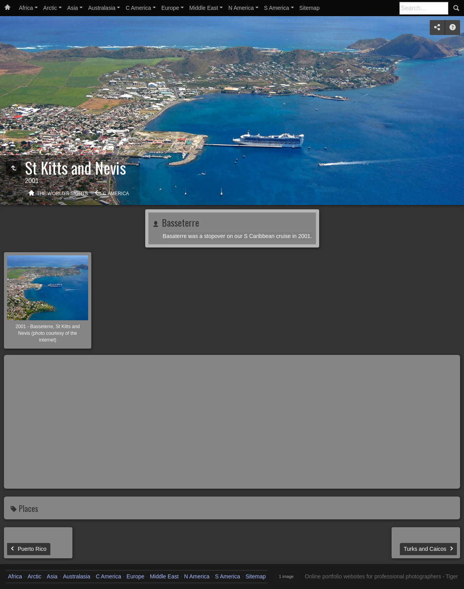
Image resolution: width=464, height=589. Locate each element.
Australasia (101, 8)
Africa (26, 8)
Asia (72, 8)
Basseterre (179, 222)
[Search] (423, 8)
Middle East (203, 8)
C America (138, 8)
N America (241, 8)
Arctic (50, 8)
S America (276, 8)
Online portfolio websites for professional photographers (373, 576)
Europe (170, 8)
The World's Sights (62, 193)
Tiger (452, 576)
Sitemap (309, 8)
